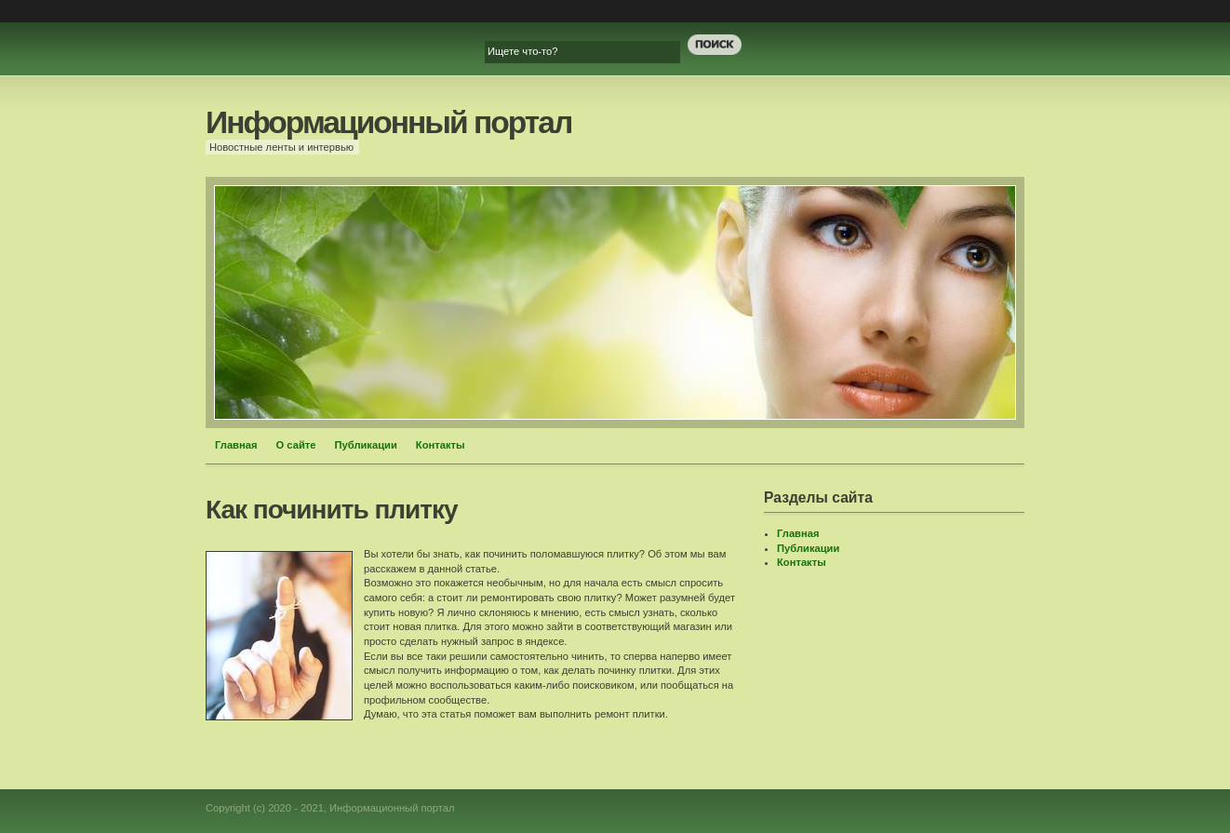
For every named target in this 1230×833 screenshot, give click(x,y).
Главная (236, 444)
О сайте (296, 444)
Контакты (440, 444)
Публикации (365, 444)
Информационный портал (388, 122)
